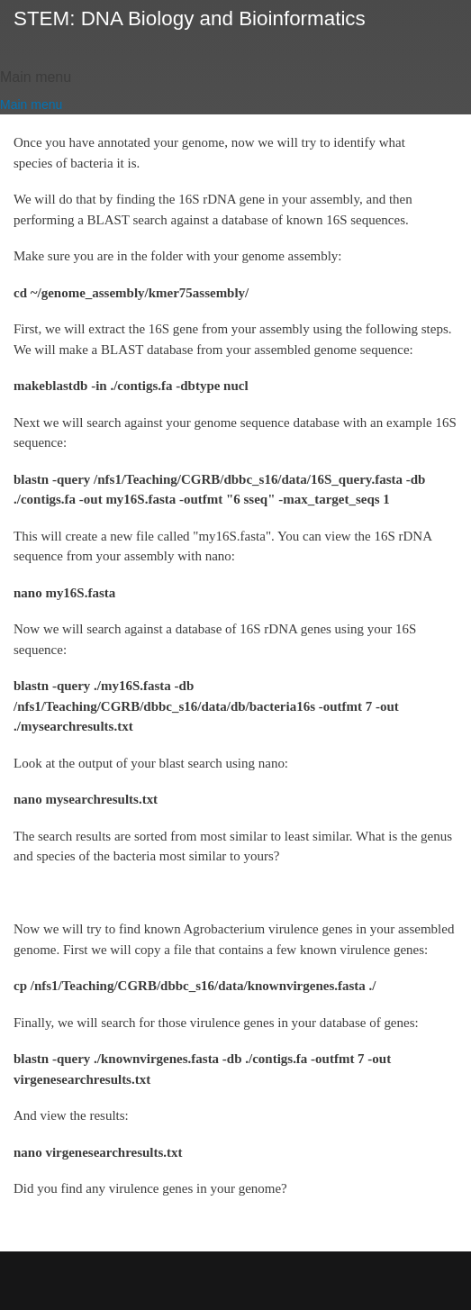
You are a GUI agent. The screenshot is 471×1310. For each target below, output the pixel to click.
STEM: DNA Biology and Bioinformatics (190, 18)
